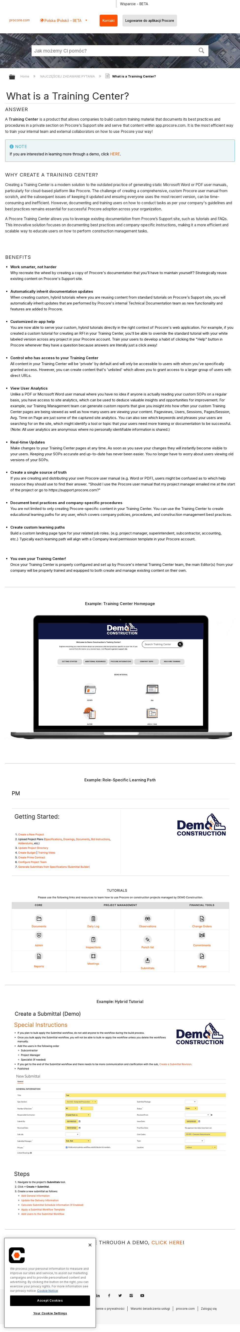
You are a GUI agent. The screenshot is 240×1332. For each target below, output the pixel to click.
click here (167, 1242)
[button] (202, 50)
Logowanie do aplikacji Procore (149, 21)
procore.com (19, 20)
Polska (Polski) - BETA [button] (62, 20)
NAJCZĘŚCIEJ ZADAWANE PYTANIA (68, 76)
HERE (115, 154)
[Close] (90, 1245)
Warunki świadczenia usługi (150, 1308)
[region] (50, 1283)
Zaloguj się (209, 1308)
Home (25, 76)
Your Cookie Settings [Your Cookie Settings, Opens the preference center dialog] (50, 1313)
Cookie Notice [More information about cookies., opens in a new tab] (47, 1291)
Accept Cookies (50, 1300)
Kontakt (109, 21)
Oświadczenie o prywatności (103, 1308)
